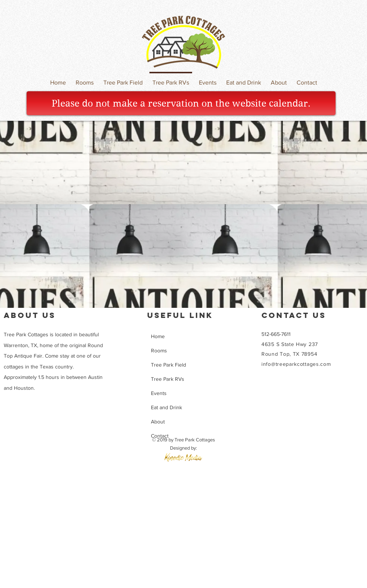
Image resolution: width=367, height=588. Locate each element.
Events (159, 393)
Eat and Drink (166, 407)
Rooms (159, 350)
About (158, 422)
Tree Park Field (168, 365)
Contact (160, 436)
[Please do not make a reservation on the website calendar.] (181, 103)
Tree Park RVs (167, 379)
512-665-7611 (276, 334)
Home (158, 336)
